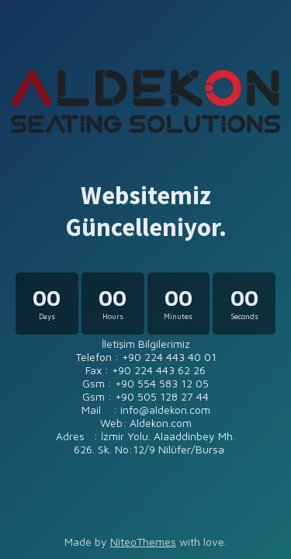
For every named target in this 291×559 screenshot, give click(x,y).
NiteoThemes (143, 541)
